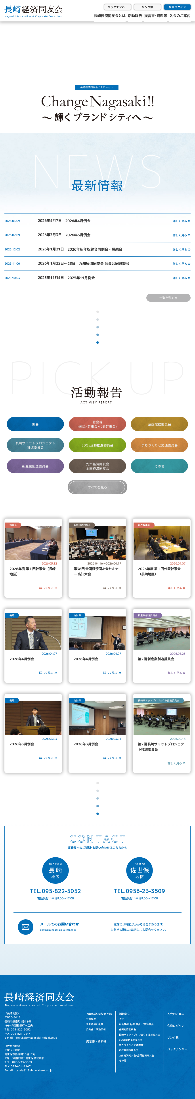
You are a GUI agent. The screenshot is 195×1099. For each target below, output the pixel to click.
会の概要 (91, 1019)
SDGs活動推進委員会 (97, 445)
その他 (159, 466)
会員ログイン (177, 7)
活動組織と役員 (94, 1024)
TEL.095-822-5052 (55, 891)
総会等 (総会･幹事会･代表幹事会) (97, 424)
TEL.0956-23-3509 (139, 891)
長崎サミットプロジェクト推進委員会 (139, 1034)
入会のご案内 (180, 15)
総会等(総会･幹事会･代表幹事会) (137, 1024)
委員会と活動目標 (96, 1029)
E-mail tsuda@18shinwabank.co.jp (28, 1070)
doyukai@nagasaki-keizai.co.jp (58, 929)
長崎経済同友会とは (110, 15)
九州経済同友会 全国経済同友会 (97, 466)
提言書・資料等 (96, 1041)
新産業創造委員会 (35, 466)
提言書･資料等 (155, 15)
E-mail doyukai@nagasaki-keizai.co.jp (30, 1038)
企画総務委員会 (159, 424)
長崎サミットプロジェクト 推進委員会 (35, 445)
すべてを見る (97, 487)
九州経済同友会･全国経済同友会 (136, 1055)
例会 (35, 424)
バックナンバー (117, 7)
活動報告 (135, 15)
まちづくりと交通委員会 (159, 445)
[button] (6, 44)
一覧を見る (168, 298)
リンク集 (147, 7)
